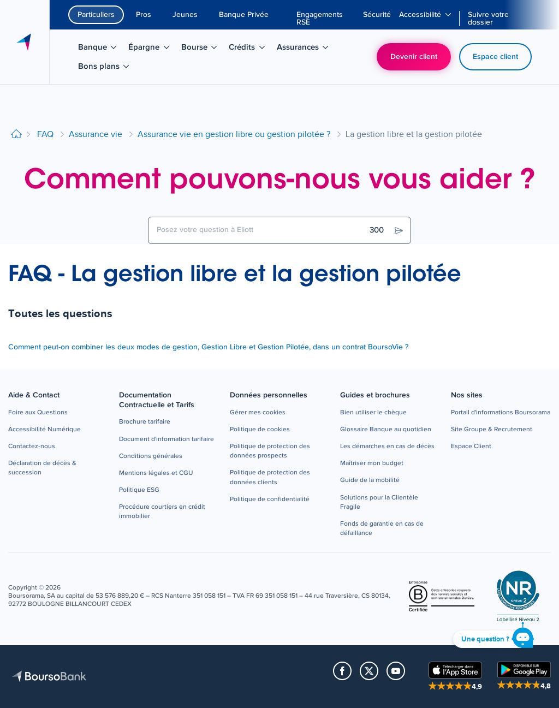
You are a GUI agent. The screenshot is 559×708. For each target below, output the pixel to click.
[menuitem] (325, 18)
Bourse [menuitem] (203, 49)
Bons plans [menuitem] (105, 68)
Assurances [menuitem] (303, 49)
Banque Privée (244, 15)
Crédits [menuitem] (250, 49)
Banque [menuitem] (101, 49)
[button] (38, 413)
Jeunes (185, 15)
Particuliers (96, 15)
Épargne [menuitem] (152, 49)
